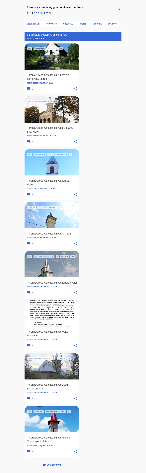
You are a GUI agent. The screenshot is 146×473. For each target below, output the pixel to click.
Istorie (82, 24)
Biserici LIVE (33, 24)
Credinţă (68, 24)
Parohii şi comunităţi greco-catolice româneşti (55, 7)
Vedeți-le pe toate (35, 38)
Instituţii (38, 12)
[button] (75, 89)
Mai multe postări (52, 465)
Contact (112, 24)
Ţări (29, 12)
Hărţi (48, 12)
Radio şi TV (51, 24)
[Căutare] (119, 9)
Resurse (97, 24)
